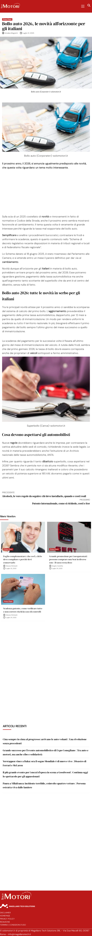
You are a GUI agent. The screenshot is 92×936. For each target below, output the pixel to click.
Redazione (5, 922)
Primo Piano (7, 19)
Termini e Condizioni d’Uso (13, 925)
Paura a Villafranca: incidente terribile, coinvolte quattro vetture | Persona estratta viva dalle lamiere (44, 785)
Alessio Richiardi (11, 566)
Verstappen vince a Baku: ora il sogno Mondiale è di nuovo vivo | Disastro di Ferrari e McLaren (44, 763)
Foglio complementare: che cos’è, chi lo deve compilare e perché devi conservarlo (22, 559)
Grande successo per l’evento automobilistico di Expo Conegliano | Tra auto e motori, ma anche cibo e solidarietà (45, 752)
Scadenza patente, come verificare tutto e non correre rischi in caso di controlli (22, 610)
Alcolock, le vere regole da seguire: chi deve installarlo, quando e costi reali (46, 494)
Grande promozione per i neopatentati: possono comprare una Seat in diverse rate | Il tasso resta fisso (68, 559)
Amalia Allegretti (11, 33)
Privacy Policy (7, 919)
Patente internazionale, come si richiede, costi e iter (46, 501)
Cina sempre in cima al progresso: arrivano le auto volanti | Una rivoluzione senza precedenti (45, 741)
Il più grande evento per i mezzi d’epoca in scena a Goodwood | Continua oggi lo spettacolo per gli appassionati (45, 774)
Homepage (5, 916)
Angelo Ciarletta (57, 566)
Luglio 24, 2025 (57, 568)
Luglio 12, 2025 (28, 33)
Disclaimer (5, 912)
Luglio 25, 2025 (11, 568)
